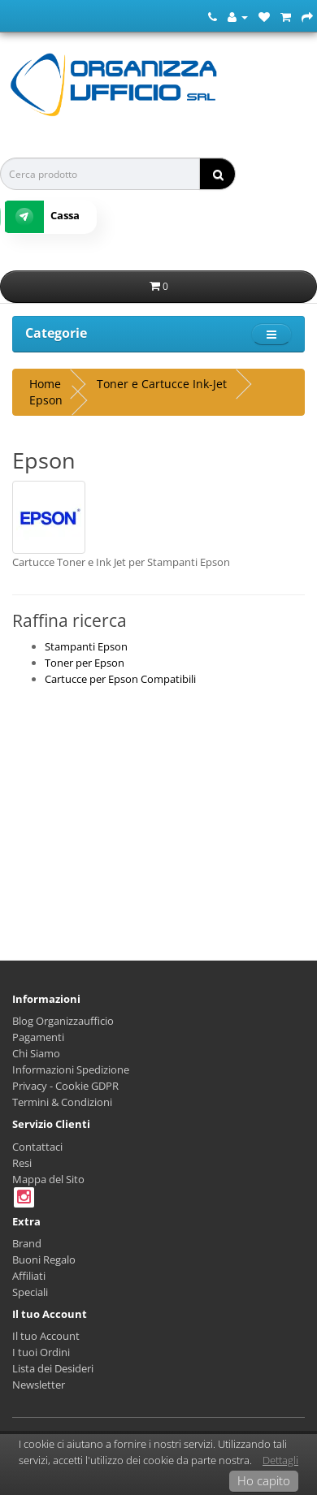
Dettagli (280, 1460)
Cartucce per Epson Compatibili (120, 679)
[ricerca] (217, 174)
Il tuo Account (46, 1336)
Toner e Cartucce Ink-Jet (162, 383)
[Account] (238, 16)
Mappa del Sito (48, 1179)
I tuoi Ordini (41, 1352)
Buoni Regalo (44, 1259)
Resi (22, 1163)
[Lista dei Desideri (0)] (264, 16)
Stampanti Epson (86, 646)
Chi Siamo (36, 1053)
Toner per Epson (84, 662)
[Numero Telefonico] (212, 16)
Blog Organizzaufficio (63, 1020)
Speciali (30, 1292)
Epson (46, 400)
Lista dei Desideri (52, 1368)
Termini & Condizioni (62, 1102)
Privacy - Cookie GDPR (65, 1085)
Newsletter (38, 1384)
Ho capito (263, 1480)
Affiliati (29, 1275)
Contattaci (37, 1146)
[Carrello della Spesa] (285, 16)
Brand (26, 1243)
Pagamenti (38, 1037)
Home (45, 383)
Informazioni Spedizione (70, 1069)
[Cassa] (307, 16)
